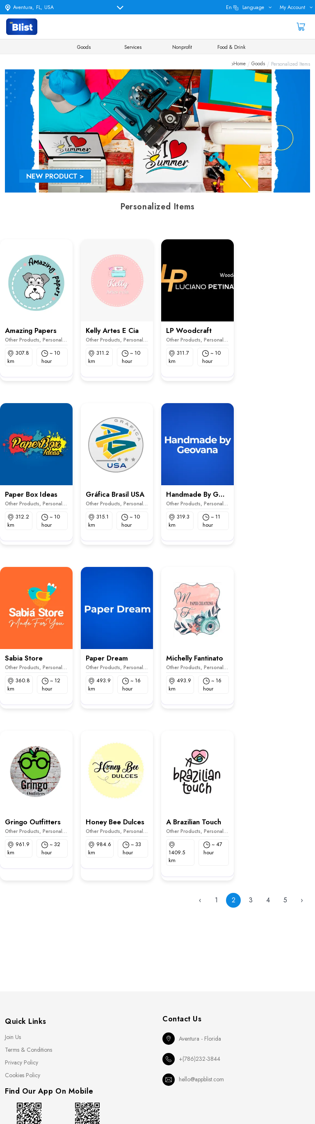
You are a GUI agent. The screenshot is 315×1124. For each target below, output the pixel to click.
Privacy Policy (21, 1062)
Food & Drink (231, 47)
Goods (84, 47)
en (245, 7)
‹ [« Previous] (200, 900)
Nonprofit (182, 47)
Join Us (13, 1037)
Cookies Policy (22, 1075)
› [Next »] (302, 900)
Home (239, 64)
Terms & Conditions (28, 1050)
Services (133, 47)
